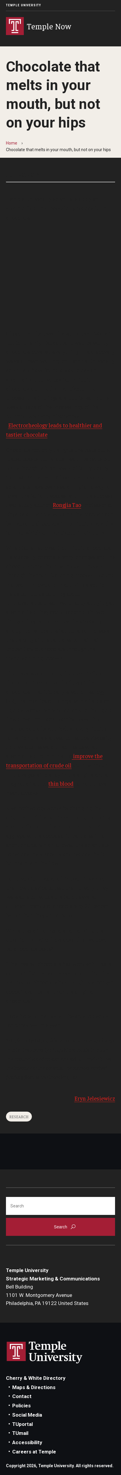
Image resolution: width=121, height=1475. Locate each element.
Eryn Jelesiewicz (94, 1098)
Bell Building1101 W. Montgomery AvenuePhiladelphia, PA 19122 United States (47, 1295)
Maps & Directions (33, 1387)
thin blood (61, 783)
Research (19, 1116)
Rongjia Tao (67, 504)
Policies (21, 1406)
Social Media (27, 1415)
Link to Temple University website (44, 1353)
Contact (22, 1396)
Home (11, 143)
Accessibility (27, 1442)
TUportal (22, 1424)
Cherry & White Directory (36, 1378)
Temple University (23, 5)
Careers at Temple (34, 1452)
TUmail (20, 1433)
